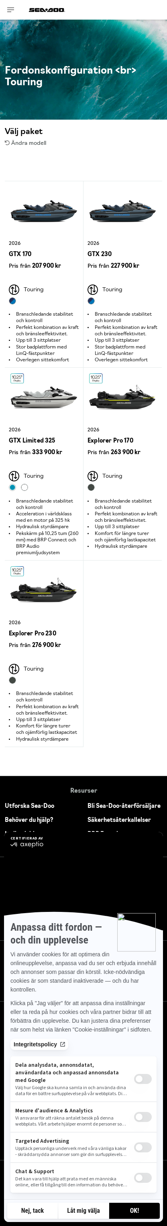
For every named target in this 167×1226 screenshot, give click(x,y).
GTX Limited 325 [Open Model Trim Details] (32, 441)
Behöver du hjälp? (29, 820)
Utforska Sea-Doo (29, 806)
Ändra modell (25, 143)
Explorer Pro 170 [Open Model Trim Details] (110, 441)
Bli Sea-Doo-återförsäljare (124, 806)
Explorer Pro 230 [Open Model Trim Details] (32, 634)
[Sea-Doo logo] (47, 10)
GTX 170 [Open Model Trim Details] (20, 255)
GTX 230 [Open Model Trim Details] (100, 255)
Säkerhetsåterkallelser (119, 820)
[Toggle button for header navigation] (11, 10)
